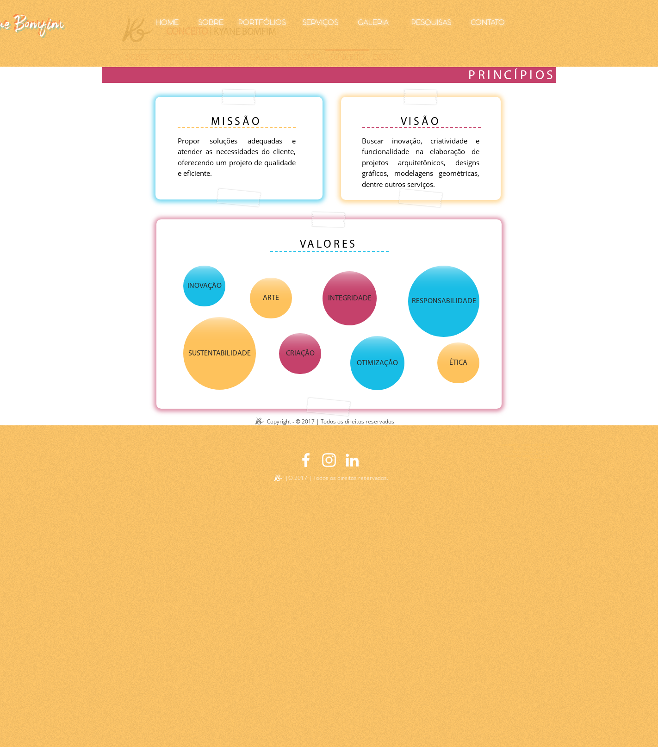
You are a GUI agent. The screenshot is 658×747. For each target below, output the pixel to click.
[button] (204, 286)
